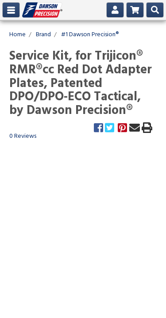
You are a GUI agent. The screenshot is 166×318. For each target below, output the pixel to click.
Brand (43, 35)
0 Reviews (22, 136)
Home (17, 35)
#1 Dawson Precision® (90, 35)
